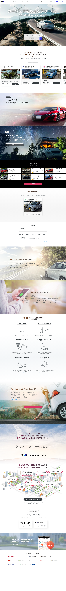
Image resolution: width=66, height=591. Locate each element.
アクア (24, 80)
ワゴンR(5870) (46, 80)
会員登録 (58, 2)
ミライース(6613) (28, 213)
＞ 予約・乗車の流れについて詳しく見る (22, 355)
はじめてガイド (44, 1)
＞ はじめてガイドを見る (15, 399)
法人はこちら (52, 1)
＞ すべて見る (44, 241)
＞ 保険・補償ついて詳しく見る (44, 372)
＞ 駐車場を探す (15, 544)
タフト (3, 80)
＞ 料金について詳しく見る (22, 372)
